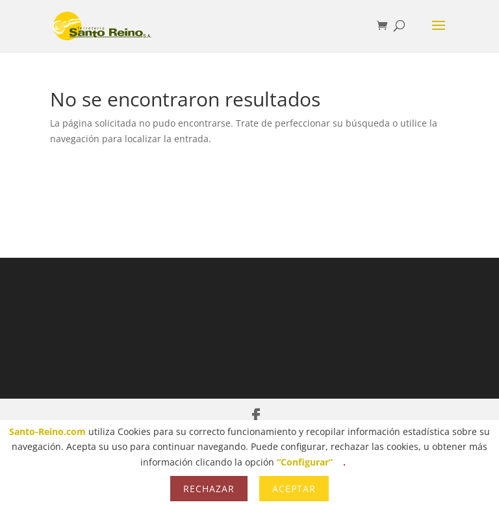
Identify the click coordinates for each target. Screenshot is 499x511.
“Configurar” (305, 462)
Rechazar (209, 488)
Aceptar (294, 488)
